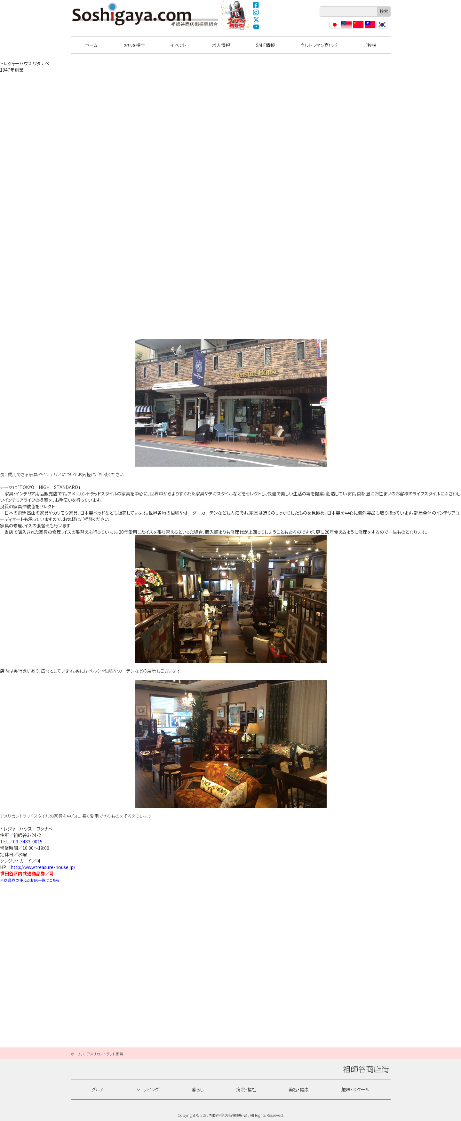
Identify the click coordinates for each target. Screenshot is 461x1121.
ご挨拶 (369, 45)
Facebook (256, 5)
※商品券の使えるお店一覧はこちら (29, 880)
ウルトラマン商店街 (234, 15)
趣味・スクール (355, 1089)
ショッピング (147, 1089)
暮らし (198, 1089)
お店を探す (134, 45)
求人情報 (221, 45)
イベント (178, 45)
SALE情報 (265, 45)
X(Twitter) (256, 19)
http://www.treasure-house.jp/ (43, 867)
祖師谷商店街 (145, 14)
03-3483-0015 (28, 841)
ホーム (91, 45)
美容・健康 (299, 1089)
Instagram (256, 12)
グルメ (97, 1089)
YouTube (256, 27)
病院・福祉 (246, 1089)
